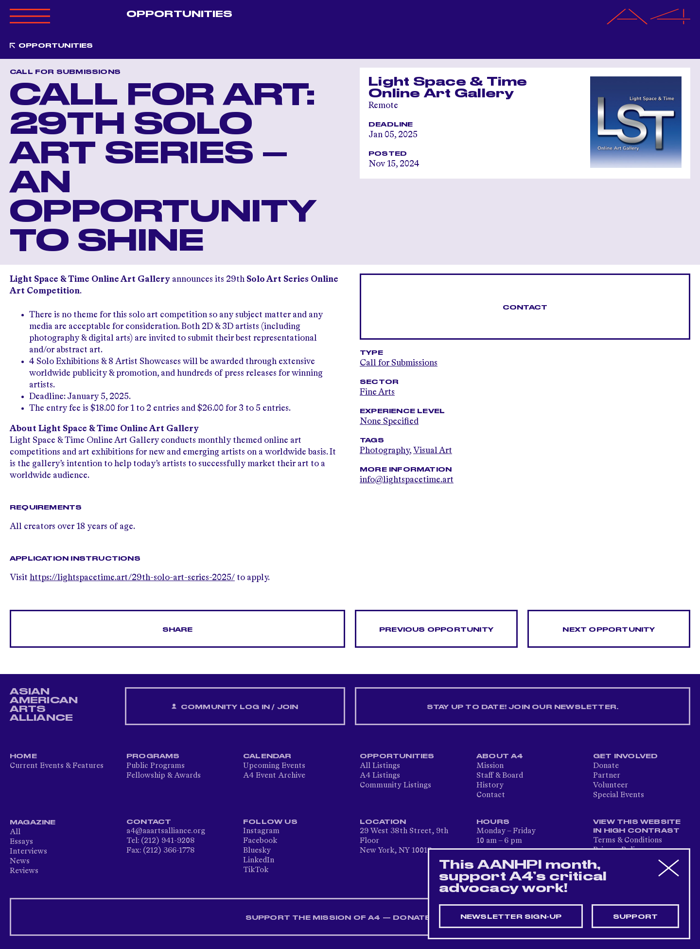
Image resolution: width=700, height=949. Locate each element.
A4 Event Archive (274, 776)
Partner (606, 776)
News (20, 861)
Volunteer (610, 785)
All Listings (380, 766)
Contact (525, 307)
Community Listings (395, 785)
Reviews (24, 871)
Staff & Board (499, 776)
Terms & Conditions (627, 840)
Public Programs (155, 766)
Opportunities (179, 14)
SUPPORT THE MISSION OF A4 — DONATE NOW (350, 918)
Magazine (33, 822)
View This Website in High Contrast (637, 826)
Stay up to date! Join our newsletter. (522, 707)
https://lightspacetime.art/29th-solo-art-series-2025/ (132, 577)
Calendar (267, 756)
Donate (606, 766)
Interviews (28, 852)
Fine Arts (377, 392)
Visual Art (432, 450)
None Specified (389, 421)
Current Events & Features (57, 766)
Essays (21, 842)
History (490, 785)
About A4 (500, 756)
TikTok (255, 870)
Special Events (618, 795)
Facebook (260, 841)
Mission (490, 766)
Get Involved (625, 756)
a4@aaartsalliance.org (165, 831)
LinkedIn (258, 860)
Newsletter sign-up (511, 917)
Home (23, 756)
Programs (153, 756)
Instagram (261, 831)
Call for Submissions (399, 363)
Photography (384, 450)
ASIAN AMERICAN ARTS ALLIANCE (44, 704)
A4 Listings (380, 776)
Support (635, 917)
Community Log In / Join (235, 707)
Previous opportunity (436, 630)
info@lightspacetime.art (407, 479)
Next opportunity (608, 630)
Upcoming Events (274, 766)
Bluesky (257, 851)
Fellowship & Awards (163, 776)
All (15, 832)
